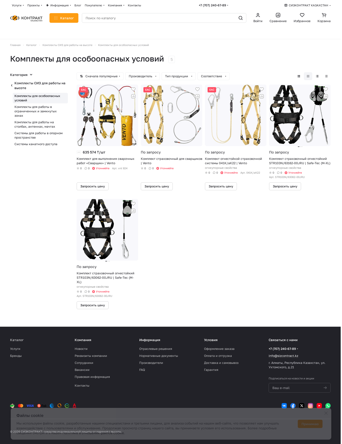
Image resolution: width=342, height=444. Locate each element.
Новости (81, 349)
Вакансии (82, 370)
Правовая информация (92, 377)
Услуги (15, 349)
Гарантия (211, 370)
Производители (151, 363)
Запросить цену (92, 186)
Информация (149, 340)
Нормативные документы (158, 356)
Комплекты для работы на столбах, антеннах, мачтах (34, 124)
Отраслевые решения (155, 349)
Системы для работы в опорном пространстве (38, 135)
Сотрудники (84, 363)
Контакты (82, 385)
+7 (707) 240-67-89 (212, 5)
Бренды (16, 356)
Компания (83, 340)
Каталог (17, 340)
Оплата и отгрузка (218, 356)
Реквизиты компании (91, 356)
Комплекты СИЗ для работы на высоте (39, 85)
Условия (211, 340)
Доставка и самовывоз (221, 363)
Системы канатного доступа (35, 144)
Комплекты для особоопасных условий (37, 98)
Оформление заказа (219, 349)
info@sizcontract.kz (283, 356)
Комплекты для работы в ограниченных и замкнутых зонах (35, 111)
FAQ (142, 370)
